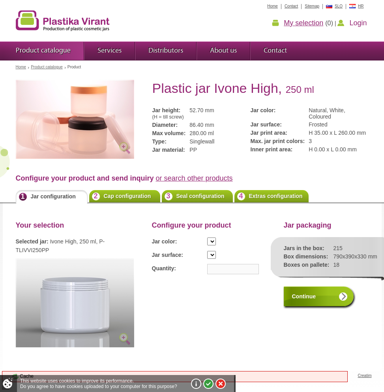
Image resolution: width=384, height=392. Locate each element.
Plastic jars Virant (63, 20)
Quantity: (164, 268)
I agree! (208, 384)
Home (21, 67)
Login (358, 23)
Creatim (364, 375)
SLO (339, 6)
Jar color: (164, 241)
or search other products (194, 178)
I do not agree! (220, 384)
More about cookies (196, 384)
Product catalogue (47, 67)
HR (360, 6)
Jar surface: (167, 255)
